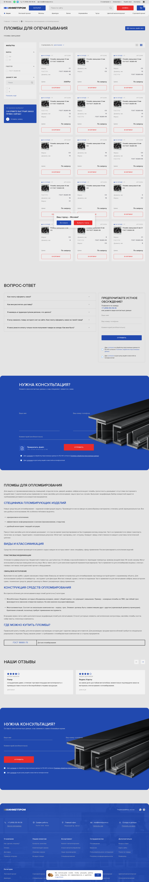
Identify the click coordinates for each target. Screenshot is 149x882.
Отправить (78, 447)
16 (106, 153)
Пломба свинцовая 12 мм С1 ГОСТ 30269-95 (59, 102)
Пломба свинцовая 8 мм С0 (59, 229)
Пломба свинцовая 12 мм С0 (95, 60)
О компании (106, 2)
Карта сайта (123, 848)
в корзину (56, 88)
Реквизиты (122, 856)
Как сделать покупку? (11, 843)
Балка (68, 13)
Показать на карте (128, 826)
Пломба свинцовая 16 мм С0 (95, 145)
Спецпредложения (68, 856)
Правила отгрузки (10, 856)
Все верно (64, 223)
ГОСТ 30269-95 (14, 71)
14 (70, 156)
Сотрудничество (97, 839)
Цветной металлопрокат (116, 13)
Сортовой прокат (139, 13)
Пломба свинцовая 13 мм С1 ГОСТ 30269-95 (132, 102)
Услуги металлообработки (70, 848)
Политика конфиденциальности (101, 856)
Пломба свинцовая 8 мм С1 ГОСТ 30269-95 (133, 229)
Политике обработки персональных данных (84, 456)
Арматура (55, 13)
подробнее (59, 877)
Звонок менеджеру (14, 826)
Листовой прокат (24, 13)
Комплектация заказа (40, 848)
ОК (98, 875)
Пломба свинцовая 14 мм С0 (59, 145)
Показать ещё (11, 106)
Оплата (6, 848)
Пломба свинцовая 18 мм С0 (95, 187)
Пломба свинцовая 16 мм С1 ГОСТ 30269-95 (59, 187)
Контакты (137, 2)
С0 (10, 57)
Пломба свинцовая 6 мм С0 (132, 187)
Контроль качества (39, 843)
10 (10, 95)
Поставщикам (95, 843)
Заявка (125, 8)
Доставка (7, 852)
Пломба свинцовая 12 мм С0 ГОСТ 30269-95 (132, 60)
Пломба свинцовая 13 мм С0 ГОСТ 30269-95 (95, 102)
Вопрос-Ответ (124, 843)
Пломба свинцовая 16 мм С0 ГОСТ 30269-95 (132, 145)
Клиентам (117, 2)
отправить (121, 338)
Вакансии (93, 848)
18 (106, 198)
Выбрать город (83, 223)
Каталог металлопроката (70, 843)
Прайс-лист (128, 2)
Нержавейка (83, 13)
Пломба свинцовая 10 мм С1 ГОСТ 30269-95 (59, 60)
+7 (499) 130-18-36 (109, 308)
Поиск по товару (125, 852)
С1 (10, 60)
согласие (111, 347)
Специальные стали (40, 878)
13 (9, 101)
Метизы (41, 13)
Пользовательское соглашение (101, 852)
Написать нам (98, 826)
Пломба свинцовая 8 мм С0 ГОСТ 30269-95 (95, 229)
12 (9, 98)
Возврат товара (38, 856)
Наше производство (68, 852)
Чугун (97, 13)
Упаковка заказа (39, 852)
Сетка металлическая (126, 878)
